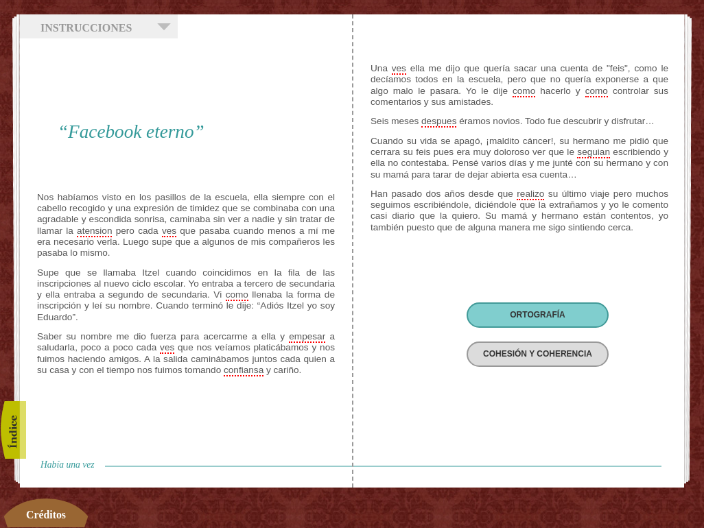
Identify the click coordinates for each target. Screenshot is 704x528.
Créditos (46, 514)
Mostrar (164, 27)
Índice (13, 430)
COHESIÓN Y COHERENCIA (537, 354)
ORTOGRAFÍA (537, 315)
